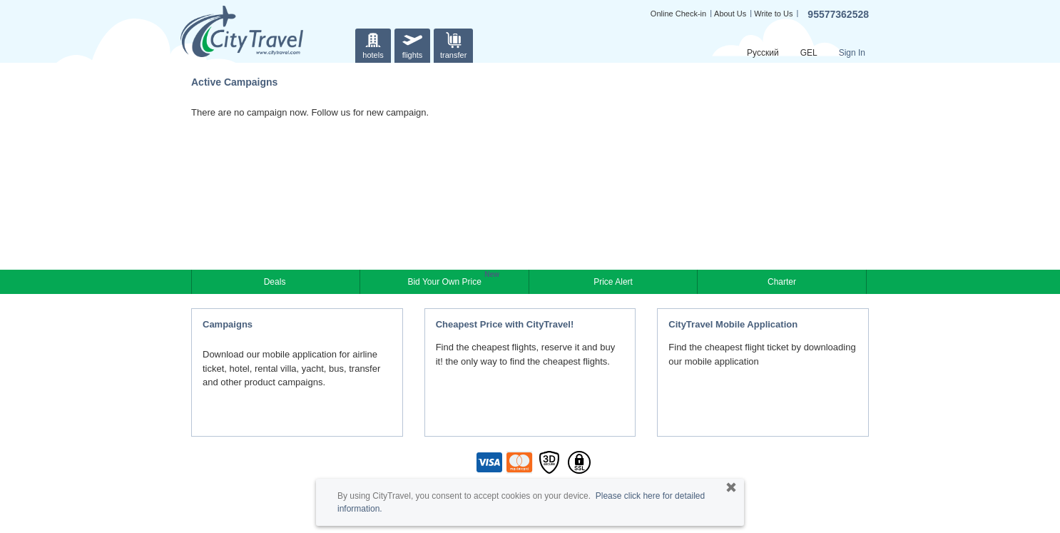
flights (412, 44)
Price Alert (613, 282)
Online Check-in (678, 13)
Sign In (852, 53)
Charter (782, 282)
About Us (730, 13)
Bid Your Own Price (445, 280)
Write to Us (773, 13)
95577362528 (838, 14)
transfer (453, 44)
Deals (276, 282)
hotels (373, 44)
